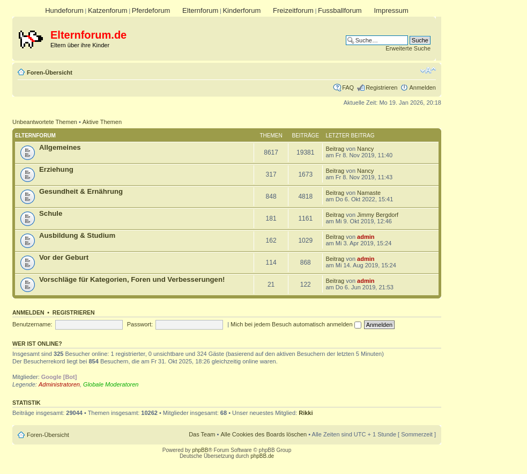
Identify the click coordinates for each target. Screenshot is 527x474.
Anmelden (422, 87)
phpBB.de (262, 456)
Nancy (365, 148)
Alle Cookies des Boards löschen (263, 434)
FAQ (348, 87)
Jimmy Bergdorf (377, 215)
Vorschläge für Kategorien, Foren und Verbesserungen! (132, 279)
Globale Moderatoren (110, 384)
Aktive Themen (102, 122)
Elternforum (200, 10)
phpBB (200, 450)
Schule (50, 213)
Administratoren (59, 384)
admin (365, 237)
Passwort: (140, 324)
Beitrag (334, 148)
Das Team (202, 434)
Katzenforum (108, 10)
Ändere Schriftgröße (428, 70)
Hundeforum (64, 10)
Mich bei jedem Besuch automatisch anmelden (296, 324)
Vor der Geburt (63, 257)
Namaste (369, 192)
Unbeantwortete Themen (44, 122)
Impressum (391, 10)
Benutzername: (32, 324)
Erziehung (56, 169)
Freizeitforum (293, 10)
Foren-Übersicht (49, 72)
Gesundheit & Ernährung (81, 191)
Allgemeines (60, 147)
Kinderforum (241, 10)
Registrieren (381, 87)
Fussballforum (340, 10)
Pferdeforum (151, 10)
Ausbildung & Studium (77, 235)
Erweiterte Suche (407, 48)
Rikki (306, 413)
